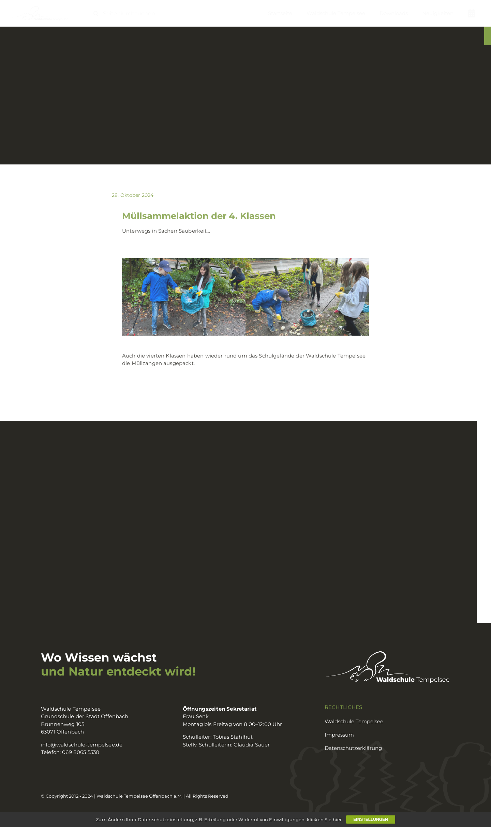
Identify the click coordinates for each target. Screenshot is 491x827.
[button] (127, 298)
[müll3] (307, 298)
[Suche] (96, 13)
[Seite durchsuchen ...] (128, 13)
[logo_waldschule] (39, 8)
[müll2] (184, 298)
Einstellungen (370, 819)
